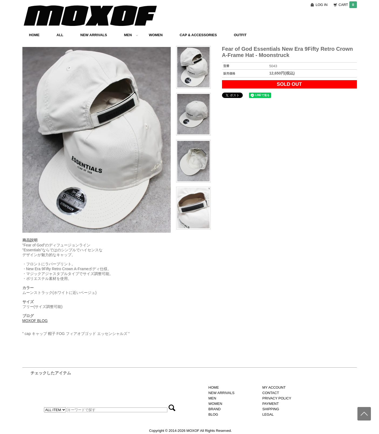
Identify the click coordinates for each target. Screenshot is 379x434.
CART (348, 5)
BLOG (213, 414)
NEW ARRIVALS (93, 35)
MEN (131, 35)
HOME (34, 35)
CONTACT (270, 393)
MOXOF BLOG (35, 320)
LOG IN (321, 5)
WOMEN (156, 35)
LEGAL (268, 414)
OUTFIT (240, 35)
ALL (60, 35)
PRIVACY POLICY (276, 398)
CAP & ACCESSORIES (198, 35)
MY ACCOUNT (274, 387)
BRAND (215, 409)
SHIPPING (270, 409)
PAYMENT (270, 404)
